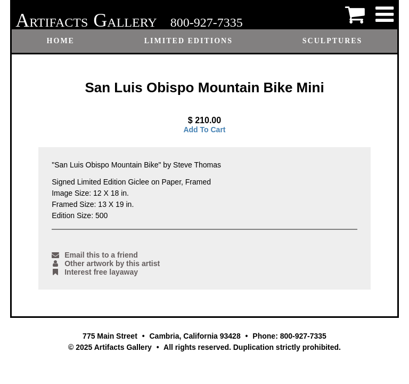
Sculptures (332, 41)
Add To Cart (204, 129)
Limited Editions (188, 41)
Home (61, 41)
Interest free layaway (95, 272)
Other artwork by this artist (106, 263)
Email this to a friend (95, 255)
